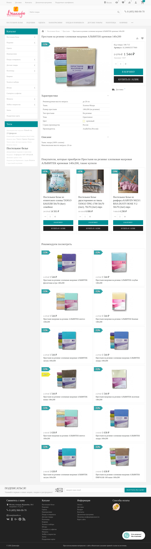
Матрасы (10, 99)
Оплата (9, 2)
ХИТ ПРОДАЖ (27, 155)
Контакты (28, 2)
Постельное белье (14, 23)
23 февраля (12, 133)
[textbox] (75, 12)
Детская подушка (21, 142)
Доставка (18, 2)
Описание (46, 137)
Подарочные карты (13, 116)
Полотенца (111, 23)
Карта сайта (81, 519)
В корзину (128, 71)
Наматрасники (55, 23)
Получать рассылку (135, 490)
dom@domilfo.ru (15, 515)
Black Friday (30, 136)
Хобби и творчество (14, 104)
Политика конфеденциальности (88, 517)
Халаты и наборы (13, 82)
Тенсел (18, 139)
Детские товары (95, 23)
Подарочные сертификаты (64, 2)
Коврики (123, 23)
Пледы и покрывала (75, 23)
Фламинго (10, 155)
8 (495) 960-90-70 (136, 11)
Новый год (28, 130)
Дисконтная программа (44, 2)
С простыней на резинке (14, 163)
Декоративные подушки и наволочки (19, 152)
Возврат (80, 509)
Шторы (9, 88)
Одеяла (42, 23)
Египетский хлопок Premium (16, 136)
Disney (29, 142)
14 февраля (18, 155)
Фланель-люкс (11, 139)
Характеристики (49, 95)
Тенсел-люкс (11, 142)
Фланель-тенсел (12, 145)
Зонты (9, 110)
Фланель (32, 160)
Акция (26, 160)
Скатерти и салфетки (14, 93)
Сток (20, 157)
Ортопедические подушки (15, 130)
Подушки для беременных (15, 160)
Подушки (30, 23)
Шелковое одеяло (12, 157)
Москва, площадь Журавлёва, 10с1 (21, 505)
